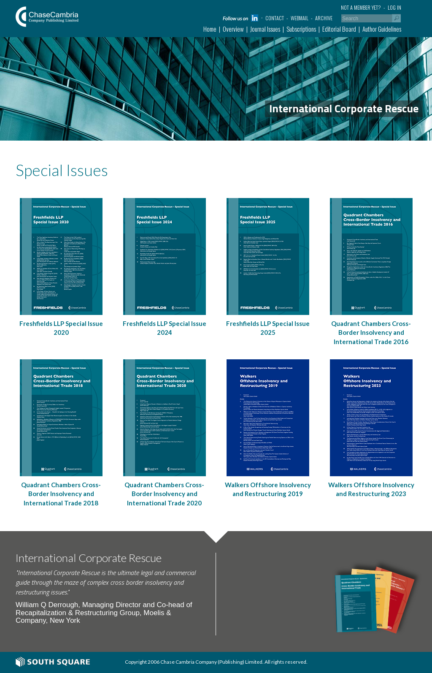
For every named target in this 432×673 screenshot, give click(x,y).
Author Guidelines (381, 28)
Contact (274, 18)
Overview (233, 28)
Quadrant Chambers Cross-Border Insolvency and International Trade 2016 (371, 332)
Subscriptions (301, 28)
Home (209, 28)
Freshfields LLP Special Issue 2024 (164, 328)
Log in (394, 7)
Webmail (299, 18)
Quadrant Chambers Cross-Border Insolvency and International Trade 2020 (164, 494)
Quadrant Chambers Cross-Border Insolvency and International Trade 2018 (61, 494)
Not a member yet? (361, 7)
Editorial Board (339, 28)
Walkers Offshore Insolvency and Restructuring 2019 (268, 489)
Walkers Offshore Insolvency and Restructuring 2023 (371, 489)
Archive (323, 18)
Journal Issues (265, 28)
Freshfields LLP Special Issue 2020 (61, 328)
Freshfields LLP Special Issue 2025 (268, 328)
